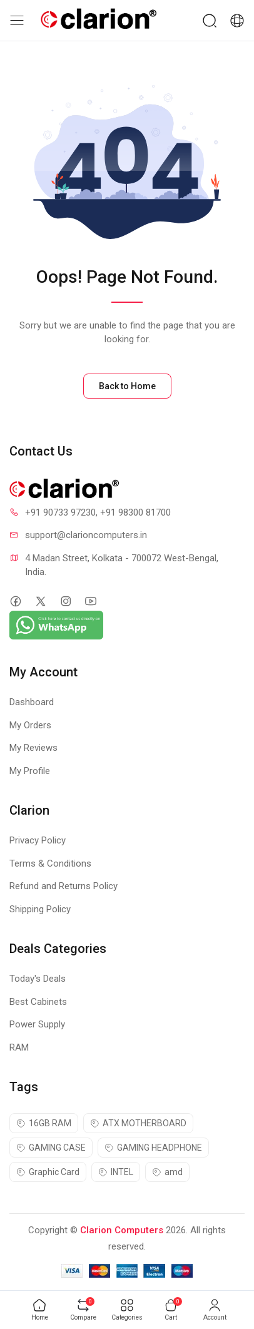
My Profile (29, 771)
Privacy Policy (37, 840)
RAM (19, 1047)
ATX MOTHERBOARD (138, 1123)
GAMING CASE (51, 1148)
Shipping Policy (40, 909)
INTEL (115, 1172)
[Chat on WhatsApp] (56, 624)
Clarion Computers (121, 1230)
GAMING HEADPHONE (153, 1148)
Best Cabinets (38, 1001)
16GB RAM (43, 1123)
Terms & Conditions (50, 863)
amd (167, 1172)
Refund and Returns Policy (63, 886)
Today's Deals (37, 978)
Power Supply (37, 1024)
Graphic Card (47, 1172)
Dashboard (31, 702)
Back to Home (127, 386)
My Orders (30, 725)
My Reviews (33, 747)
